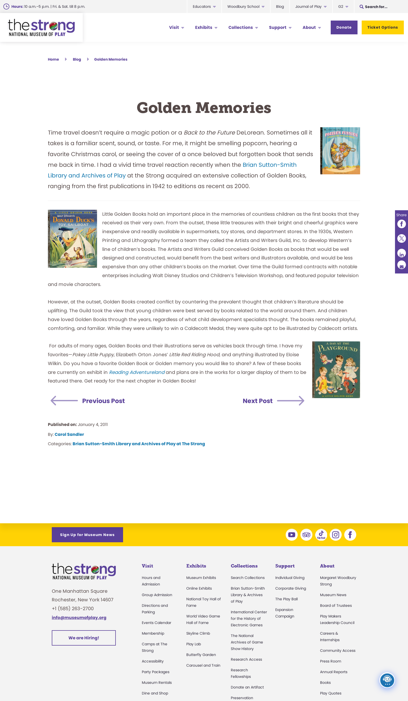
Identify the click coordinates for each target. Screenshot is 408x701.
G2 (340, 6)
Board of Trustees (336, 605)
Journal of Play (308, 6)
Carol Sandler (69, 434)
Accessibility (153, 661)
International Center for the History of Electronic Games (249, 618)
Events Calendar (156, 622)
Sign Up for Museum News (87, 534)
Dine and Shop (155, 693)
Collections (240, 27)
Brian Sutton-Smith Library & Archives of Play (248, 595)
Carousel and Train (203, 665)
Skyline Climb (198, 633)
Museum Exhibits (201, 577)
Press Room (330, 661)
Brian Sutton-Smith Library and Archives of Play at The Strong (139, 444)
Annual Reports (333, 671)
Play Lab (193, 644)
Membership (153, 633)
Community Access (337, 650)
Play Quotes (330, 693)
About (309, 27)
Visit (174, 27)
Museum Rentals (157, 682)
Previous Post (103, 401)
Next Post (258, 401)
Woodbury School (243, 6)
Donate (344, 27)
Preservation (242, 697)
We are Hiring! (83, 638)
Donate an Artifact (247, 687)
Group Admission (157, 594)
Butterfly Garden (201, 654)
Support (277, 27)
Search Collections (248, 577)
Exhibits (203, 27)
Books (325, 682)
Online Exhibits (199, 588)
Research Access (246, 659)
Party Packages (155, 671)
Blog (280, 6)
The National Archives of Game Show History (247, 642)
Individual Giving (289, 577)
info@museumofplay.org (79, 618)
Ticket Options (382, 27)
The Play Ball (286, 599)
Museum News (333, 594)
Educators (202, 6)
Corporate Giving (290, 588)
